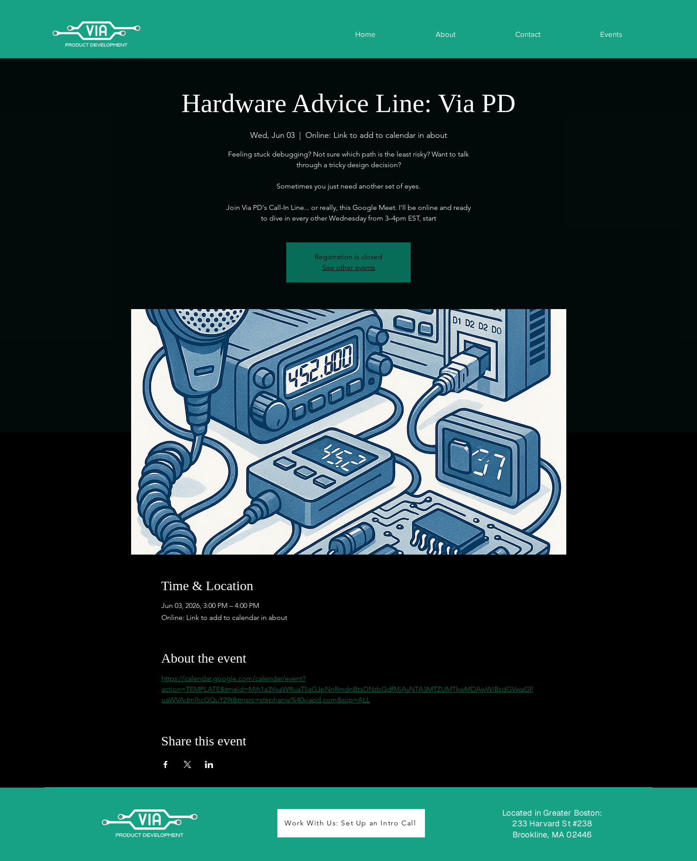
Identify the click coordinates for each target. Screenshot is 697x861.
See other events (348, 267)
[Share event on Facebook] (165, 764)
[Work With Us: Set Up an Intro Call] (351, 823)
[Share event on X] (187, 764)
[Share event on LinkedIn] (209, 764)
